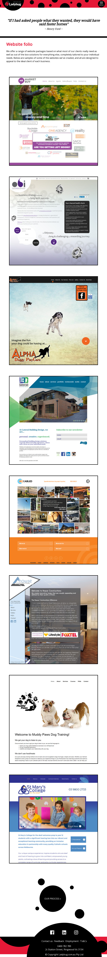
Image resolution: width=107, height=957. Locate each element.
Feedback (59, 941)
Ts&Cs (83, 941)
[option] (53, 121)
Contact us (47, 941)
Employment (72, 941)
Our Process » (52, 898)
